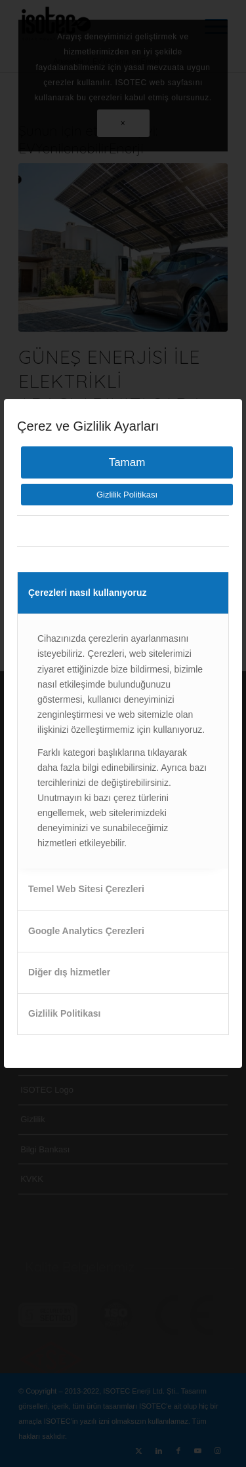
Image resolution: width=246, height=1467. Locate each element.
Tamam (127, 462)
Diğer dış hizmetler (69, 972)
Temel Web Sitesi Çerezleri (86, 889)
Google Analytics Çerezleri (86, 931)
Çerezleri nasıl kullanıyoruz (87, 592)
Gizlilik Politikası (126, 494)
